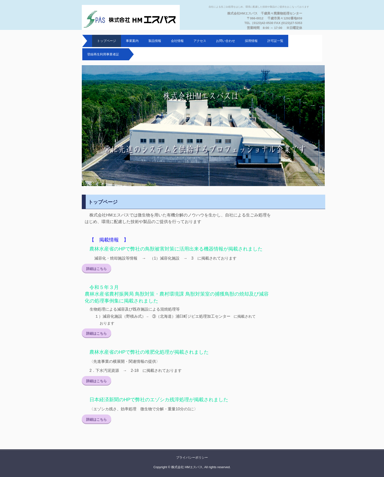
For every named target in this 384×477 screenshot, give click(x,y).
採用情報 (251, 41)
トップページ (106, 41)
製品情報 (154, 41)
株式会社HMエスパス (134, 17)
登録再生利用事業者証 (103, 54)
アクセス (199, 41)
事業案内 (132, 41)
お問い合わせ (225, 41)
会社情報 (177, 41)
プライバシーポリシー (192, 457)
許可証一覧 (275, 41)
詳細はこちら (96, 269)
